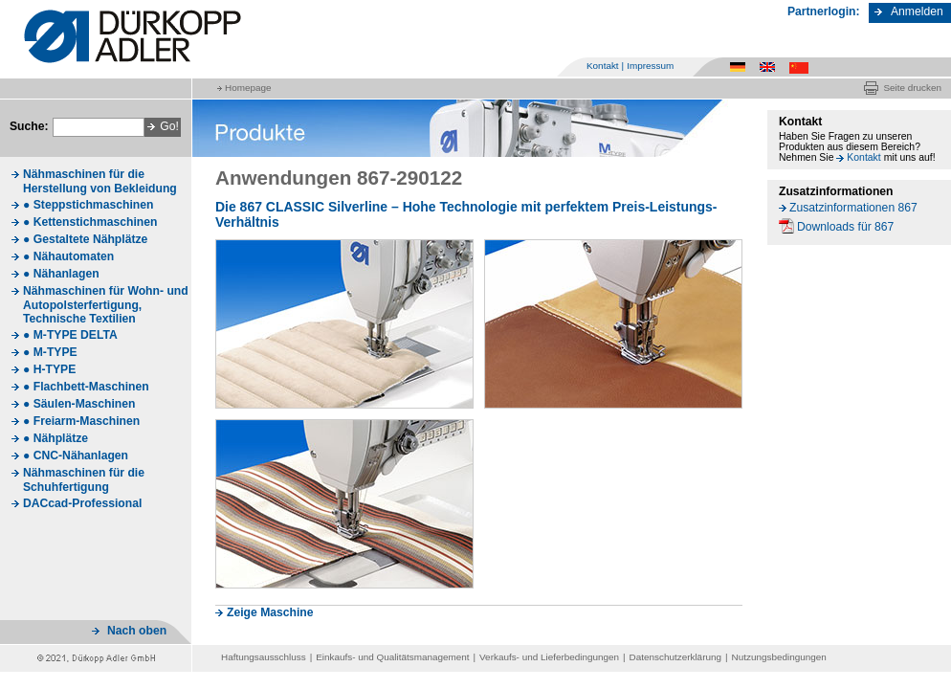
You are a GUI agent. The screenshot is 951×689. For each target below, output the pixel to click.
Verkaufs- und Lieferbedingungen (549, 657)
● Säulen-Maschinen (79, 404)
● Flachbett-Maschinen (86, 386)
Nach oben (136, 630)
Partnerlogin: (823, 11)
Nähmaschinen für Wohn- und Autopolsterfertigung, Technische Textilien (105, 304)
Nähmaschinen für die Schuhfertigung (83, 480)
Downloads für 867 (845, 226)
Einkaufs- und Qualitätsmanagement (392, 657)
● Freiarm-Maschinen (81, 421)
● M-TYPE (50, 352)
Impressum (650, 65)
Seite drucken (912, 87)
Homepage (248, 87)
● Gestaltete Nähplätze (85, 239)
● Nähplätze (55, 438)
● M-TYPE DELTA (70, 335)
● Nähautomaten (68, 256)
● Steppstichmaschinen (88, 204)
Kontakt (602, 65)
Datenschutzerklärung (675, 657)
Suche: (29, 126)
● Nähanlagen (61, 273)
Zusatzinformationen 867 (853, 207)
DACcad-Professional (82, 503)
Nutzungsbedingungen (779, 657)
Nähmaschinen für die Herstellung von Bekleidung (100, 181)
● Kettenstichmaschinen (90, 222)
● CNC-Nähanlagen (75, 455)
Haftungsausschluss (263, 657)
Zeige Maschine (270, 612)
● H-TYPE (49, 369)
